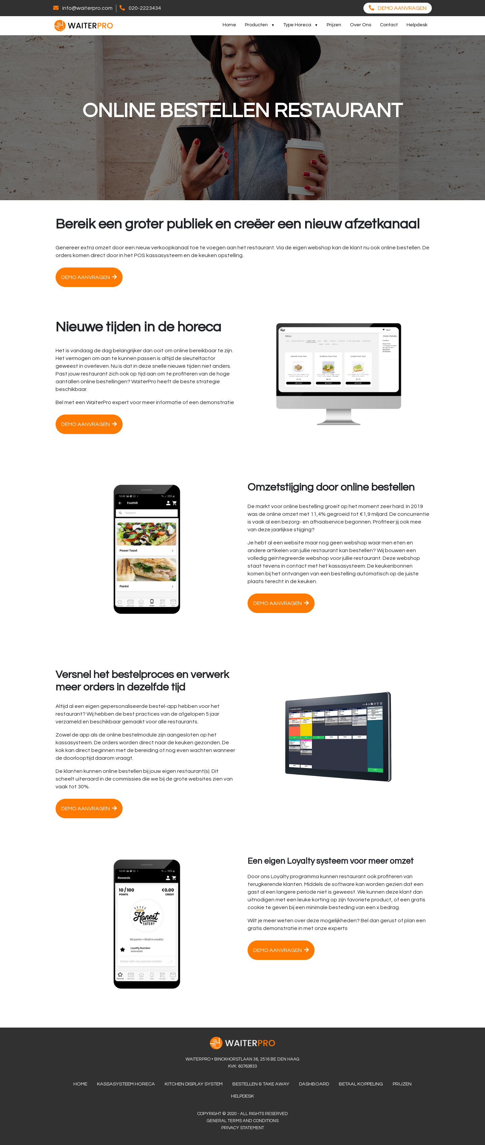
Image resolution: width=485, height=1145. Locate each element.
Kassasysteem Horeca (126, 1083)
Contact (389, 24)
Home (229, 24)
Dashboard (314, 1083)
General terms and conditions (243, 1120)
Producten (256, 24)
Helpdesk (417, 24)
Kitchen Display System (194, 1083)
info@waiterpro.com (87, 8)
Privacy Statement (242, 1127)
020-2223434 (145, 8)
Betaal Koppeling (361, 1083)
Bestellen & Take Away (260, 1083)
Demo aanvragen (89, 277)
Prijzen (334, 24)
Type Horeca (297, 24)
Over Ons (360, 24)
